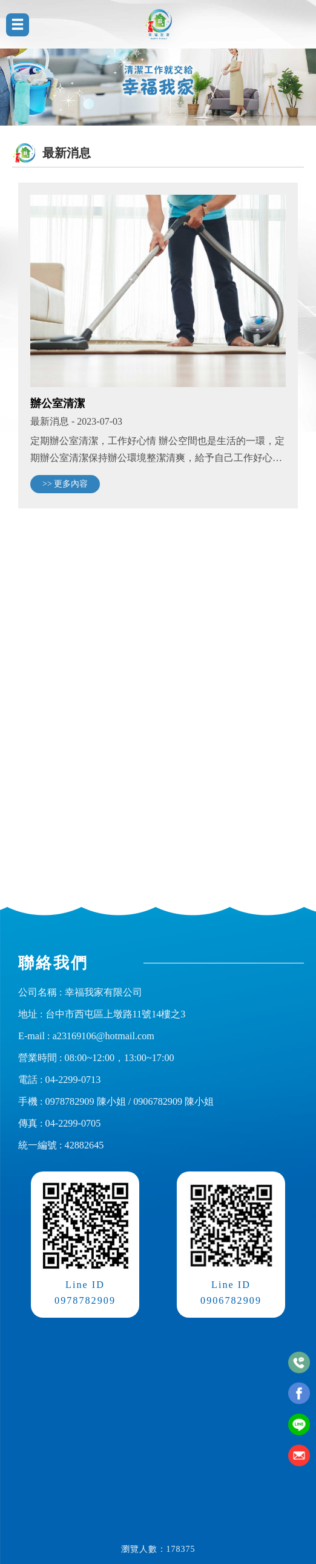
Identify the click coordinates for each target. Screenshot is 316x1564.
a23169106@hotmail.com (103, 1036)
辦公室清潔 (57, 403)
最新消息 (49, 421)
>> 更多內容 (65, 483)
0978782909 (69, 1101)
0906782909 (157, 1101)
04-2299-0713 (73, 1079)
